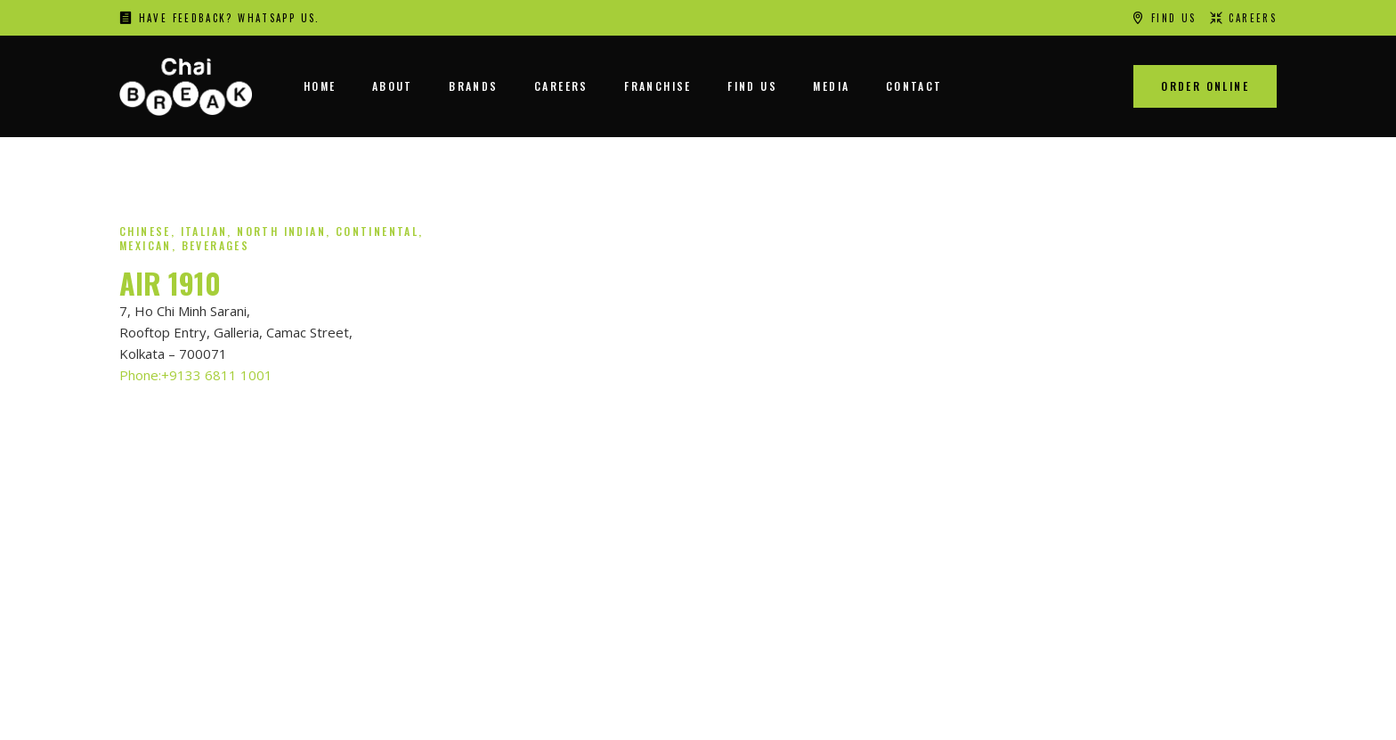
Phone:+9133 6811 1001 (195, 375)
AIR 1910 (170, 283)
